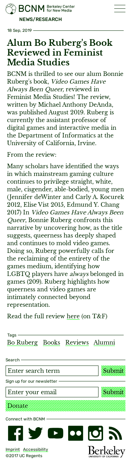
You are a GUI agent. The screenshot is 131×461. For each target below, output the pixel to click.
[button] (119, 8)
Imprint (13, 449)
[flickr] (76, 433)
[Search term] (52, 371)
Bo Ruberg (22, 342)
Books (51, 342)
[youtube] (55, 433)
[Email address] (52, 392)
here (73, 316)
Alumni (104, 342)
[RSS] (115, 433)
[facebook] (16, 433)
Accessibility (35, 449)
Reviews (77, 342)
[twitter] (35, 433)
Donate (17, 405)
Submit (113, 370)
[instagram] (95, 433)
